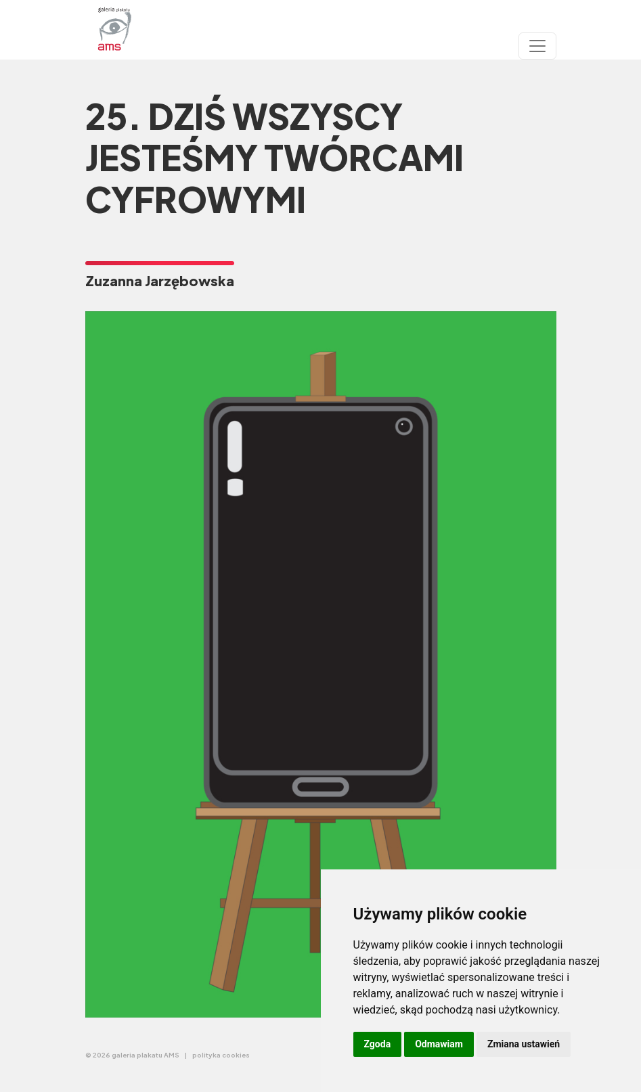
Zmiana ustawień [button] (523, 1044)
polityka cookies (221, 1055)
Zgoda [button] (377, 1044)
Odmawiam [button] (439, 1044)
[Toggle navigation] (537, 46)
